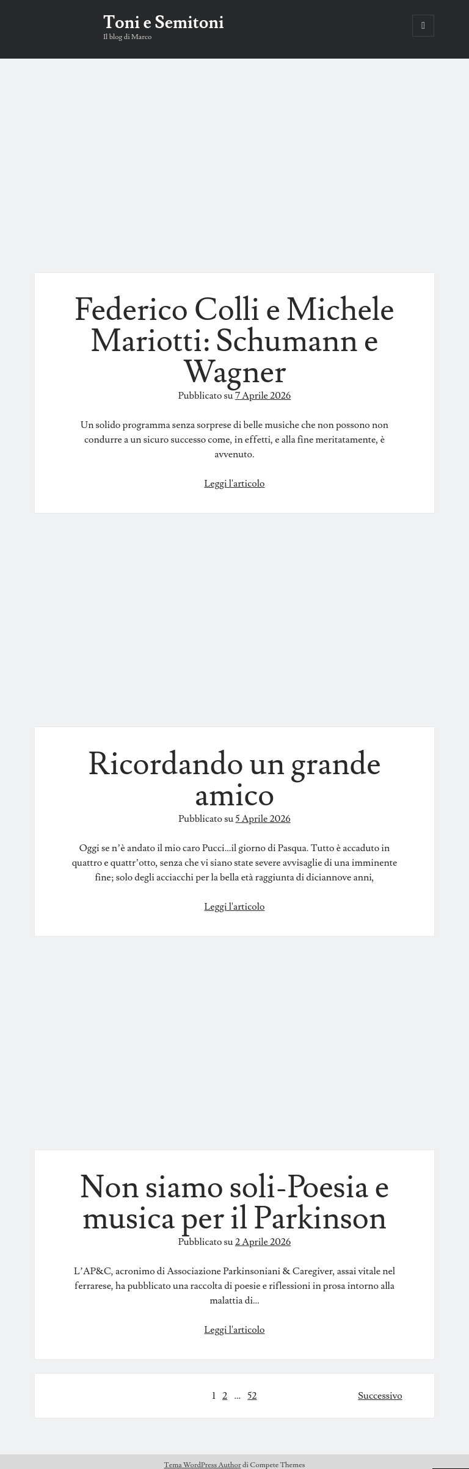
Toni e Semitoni (163, 23)
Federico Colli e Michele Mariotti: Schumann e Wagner (234, 173)
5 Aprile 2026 (263, 819)
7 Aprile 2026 (263, 396)
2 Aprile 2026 (263, 1242)
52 (251, 1396)
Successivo (380, 1396)
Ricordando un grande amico (230, 627)
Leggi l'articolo (234, 483)
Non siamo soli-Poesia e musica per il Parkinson (234, 1050)
